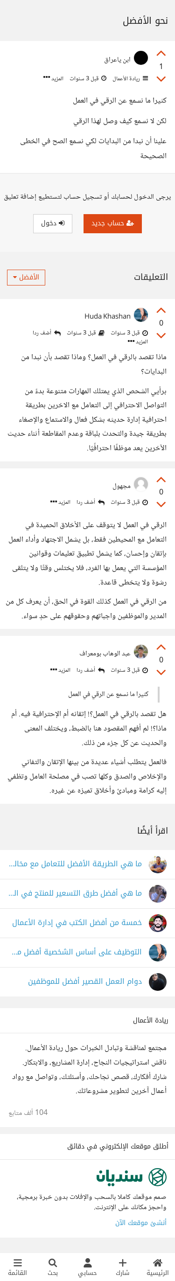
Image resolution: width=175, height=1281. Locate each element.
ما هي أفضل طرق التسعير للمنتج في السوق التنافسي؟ (75, 893)
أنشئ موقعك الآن (141, 1223)
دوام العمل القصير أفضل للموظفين (85, 981)
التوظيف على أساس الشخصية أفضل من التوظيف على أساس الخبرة (75, 952)
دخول (52, 223)
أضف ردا (47, 333)
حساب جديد (112, 223)
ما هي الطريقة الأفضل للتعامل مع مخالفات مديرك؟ (75, 864)
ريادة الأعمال (129, 79)
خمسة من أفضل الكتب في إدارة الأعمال (77, 923)
